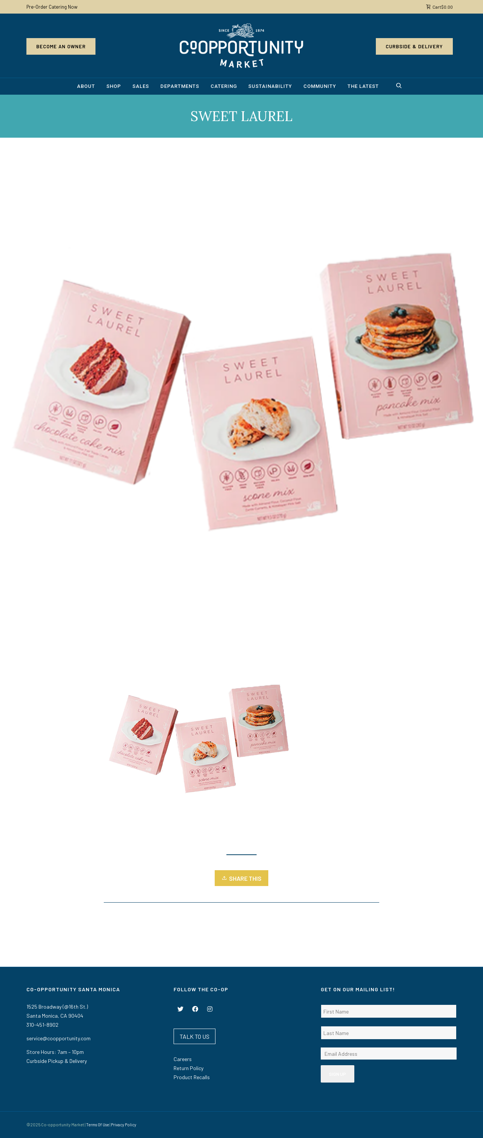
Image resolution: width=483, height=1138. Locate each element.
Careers (183, 1059)
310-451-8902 (42, 1024)
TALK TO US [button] (194, 1036)
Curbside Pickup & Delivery (56, 1061)
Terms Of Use (97, 1124)
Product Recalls (192, 1077)
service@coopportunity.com (58, 1038)
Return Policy (188, 1068)
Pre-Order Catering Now (51, 7)
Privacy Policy (123, 1124)
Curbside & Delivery (414, 46)
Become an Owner (61, 46)
